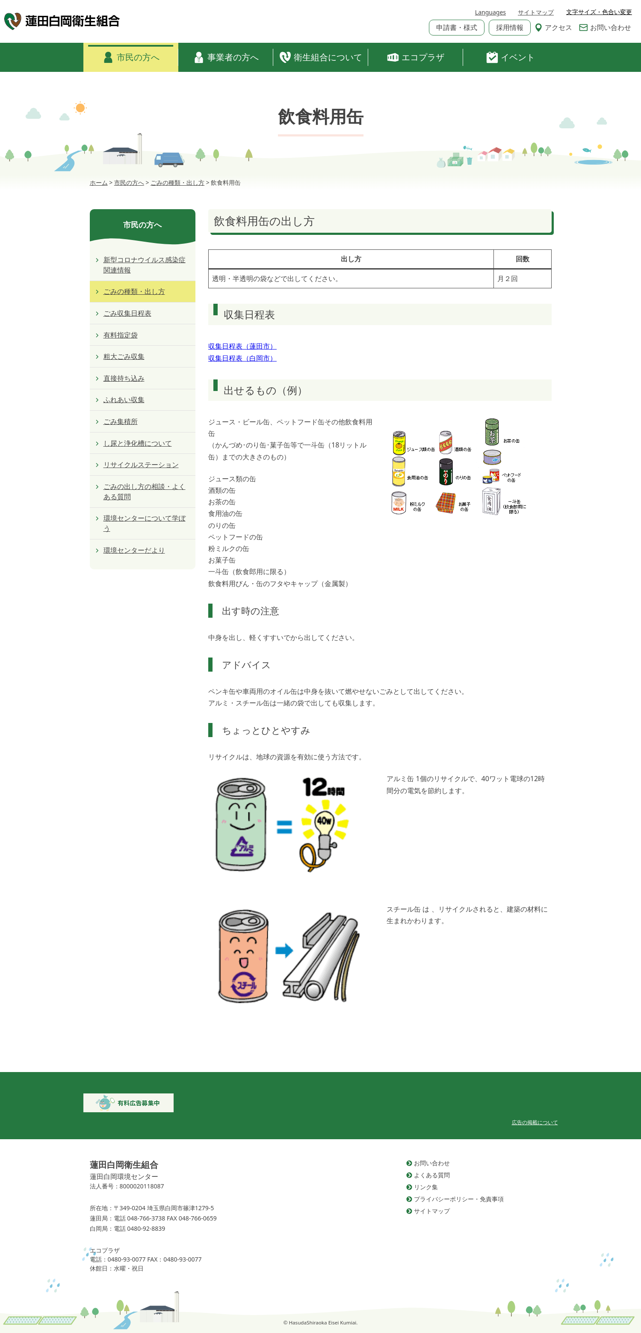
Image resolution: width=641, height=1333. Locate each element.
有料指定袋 (120, 335)
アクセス (553, 27)
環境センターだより (134, 550)
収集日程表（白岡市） (242, 358)
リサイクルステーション (141, 464)
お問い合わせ (605, 27)
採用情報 (509, 27)
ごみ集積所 (120, 421)
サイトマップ (536, 12)
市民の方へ (131, 57)
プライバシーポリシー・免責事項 (459, 1199)
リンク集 (426, 1187)
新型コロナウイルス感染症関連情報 (144, 265)
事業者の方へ (226, 57)
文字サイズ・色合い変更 (599, 12)
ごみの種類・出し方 (134, 291)
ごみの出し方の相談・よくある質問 (144, 491)
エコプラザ (415, 57)
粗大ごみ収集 (124, 356)
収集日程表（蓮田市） (242, 346)
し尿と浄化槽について (137, 443)
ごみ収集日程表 (127, 313)
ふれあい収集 (124, 399)
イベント (510, 57)
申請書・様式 (456, 27)
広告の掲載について (535, 1122)
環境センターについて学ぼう (144, 523)
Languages (490, 12)
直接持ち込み (124, 378)
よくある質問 (432, 1175)
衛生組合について (320, 57)
